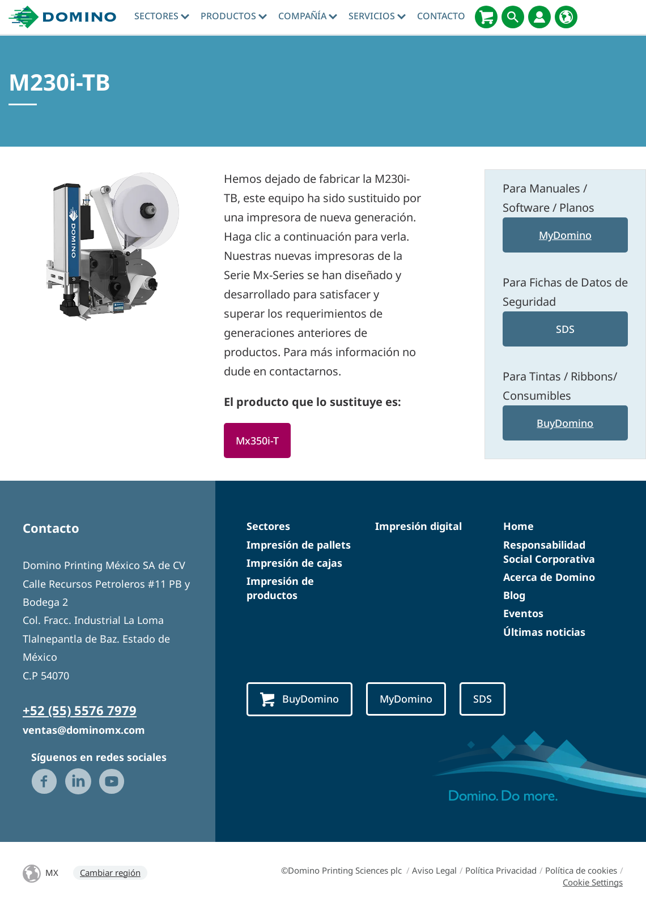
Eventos (523, 613)
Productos (234, 16)
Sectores (161, 16)
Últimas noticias (544, 632)
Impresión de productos (280, 588)
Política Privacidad (501, 870)
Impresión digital (418, 526)
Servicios (377, 16)
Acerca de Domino (549, 577)
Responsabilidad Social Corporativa (549, 552)
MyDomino (565, 235)
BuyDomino (565, 423)
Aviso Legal (434, 870)
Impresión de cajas (294, 563)
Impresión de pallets (298, 544)
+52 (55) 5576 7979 (80, 710)
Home (518, 526)
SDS (565, 329)
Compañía (307, 16)
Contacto (441, 16)
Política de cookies (581, 870)
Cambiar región (110, 872)
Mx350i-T (257, 440)
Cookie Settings (593, 882)
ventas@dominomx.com (84, 730)
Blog (514, 595)
